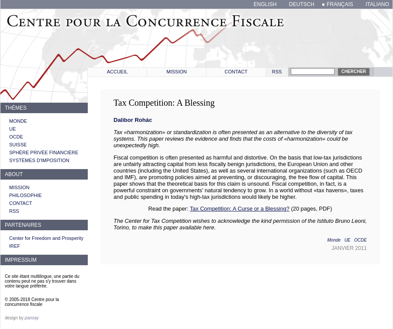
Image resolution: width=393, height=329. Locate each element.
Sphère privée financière (43, 152)
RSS (277, 71)
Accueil (117, 71)
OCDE (16, 136)
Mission (176, 71)
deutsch (301, 4)
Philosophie (25, 195)
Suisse (18, 144)
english (265, 4)
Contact (235, 71)
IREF (14, 246)
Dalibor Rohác (133, 120)
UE (12, 129)
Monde (18, 121)
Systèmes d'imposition (39, 160)
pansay (32, 317)
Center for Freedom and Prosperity (46, 238)
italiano (377, 4)
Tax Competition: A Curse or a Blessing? (240, 208)
